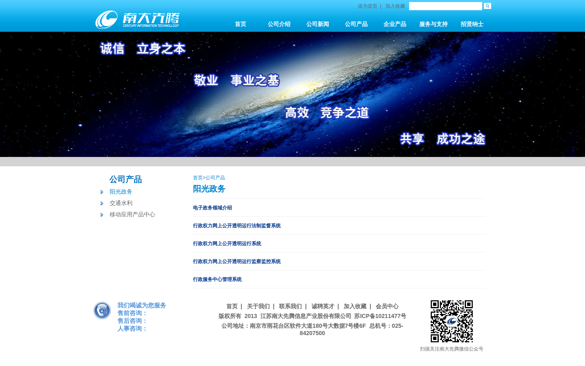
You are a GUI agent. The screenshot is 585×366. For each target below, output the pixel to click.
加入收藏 (395, 6)
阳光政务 (121, 191)
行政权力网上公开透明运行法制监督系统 (237, 226)
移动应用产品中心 (132, 214)
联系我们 (290, 306)
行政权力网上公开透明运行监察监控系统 (237, 261)
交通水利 (121, 203)
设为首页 (367, 6)
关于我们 (258, 306)
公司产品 (125, 179)
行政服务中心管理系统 (217, 279)
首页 (198, 178)
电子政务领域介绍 (212, 208)
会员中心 (387, 306)
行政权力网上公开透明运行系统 (227, 243)
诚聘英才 (323, 306)
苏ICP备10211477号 (380, 316)
